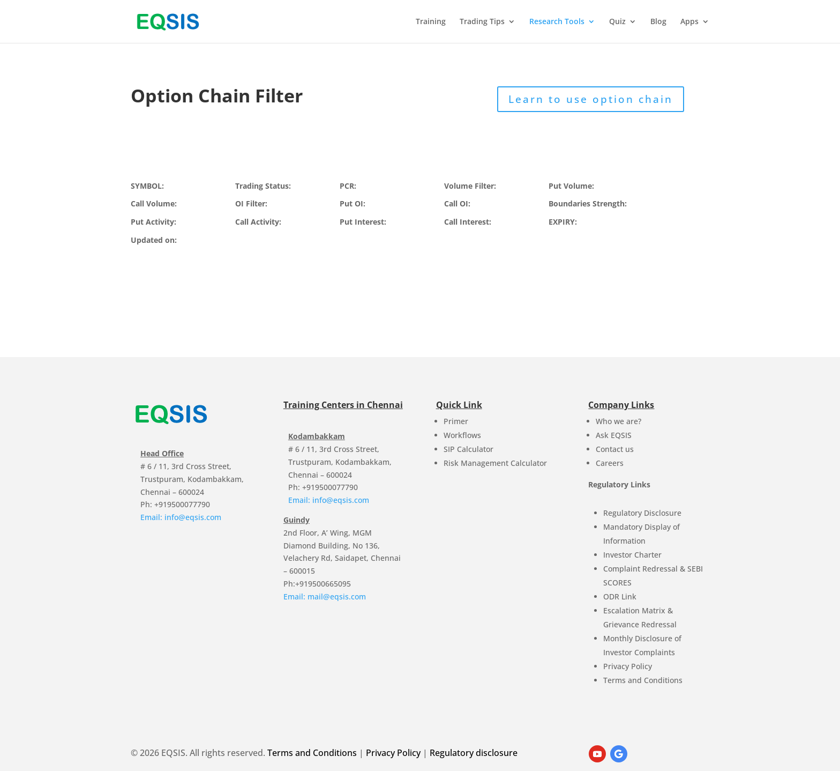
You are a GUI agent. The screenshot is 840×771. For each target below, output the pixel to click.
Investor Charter (632, 555)
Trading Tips (482, 22)
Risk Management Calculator (495, 463)
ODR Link (619, 596)
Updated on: (154, 240)
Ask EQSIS (614, 435)
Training (431, 22)
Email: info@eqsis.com (180, 517)
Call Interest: (467, 222)
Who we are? (618, 421)
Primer (456, 421)
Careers (610, 463)
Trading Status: (263, 186)
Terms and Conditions (642, 680)
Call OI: (457, 203)
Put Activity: (153, 222)
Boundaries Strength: (588, 203)
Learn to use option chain (590, 99)
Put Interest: (363, 222)
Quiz (617, 22)
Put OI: (352, 203)
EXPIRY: (563, 222)
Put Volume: (571, 186)
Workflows (462, 435)
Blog (658, 22)
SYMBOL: (147, 186)
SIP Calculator (468, 449)
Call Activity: (258, 222)
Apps (689, 22)
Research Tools (556, 22)
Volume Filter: (470, 186)
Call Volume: (154, 203)
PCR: (348, 186)
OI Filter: (251, 203)
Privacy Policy (627, 666)
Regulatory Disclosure (642, 513)
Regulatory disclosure (474, 753)
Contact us (615, 449)
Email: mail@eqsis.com (324, 596)
